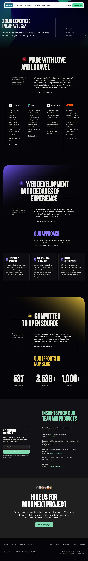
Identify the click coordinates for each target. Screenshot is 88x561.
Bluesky (27, 552)
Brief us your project (44, 525)
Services (19, 5)
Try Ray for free (71, 138)
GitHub (4, 552)
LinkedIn (18, 552)
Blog (43, 5)
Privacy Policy (7, 457)
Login (68, 5)
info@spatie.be (81, 552)
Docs (74, 544)
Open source (28, 5)
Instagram (11, 552)
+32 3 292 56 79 (81, 553)
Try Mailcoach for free (14, 139)
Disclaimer (83, 559)
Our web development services (44, 221)
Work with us (78, 5)
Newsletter (66, 544)
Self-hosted (13, 144)
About (48, 5)
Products (37, 5)
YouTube (33, 552)
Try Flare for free (33, 136)
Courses (29, 544)
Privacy (77, 559)
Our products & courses (42, 92)
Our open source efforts (42, 346)
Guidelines (82, 544)
